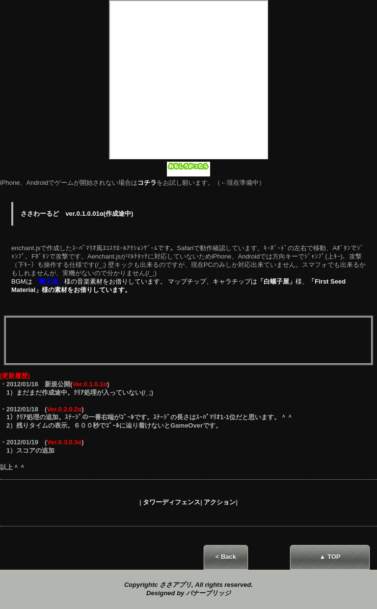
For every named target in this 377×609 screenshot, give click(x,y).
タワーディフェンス (171, 502)
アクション (220, 502)
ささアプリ (175, 584)
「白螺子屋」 (276, 281)
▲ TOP (330, 556)
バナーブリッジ (208, 593)
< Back (225, 556)
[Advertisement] (188, 341)
